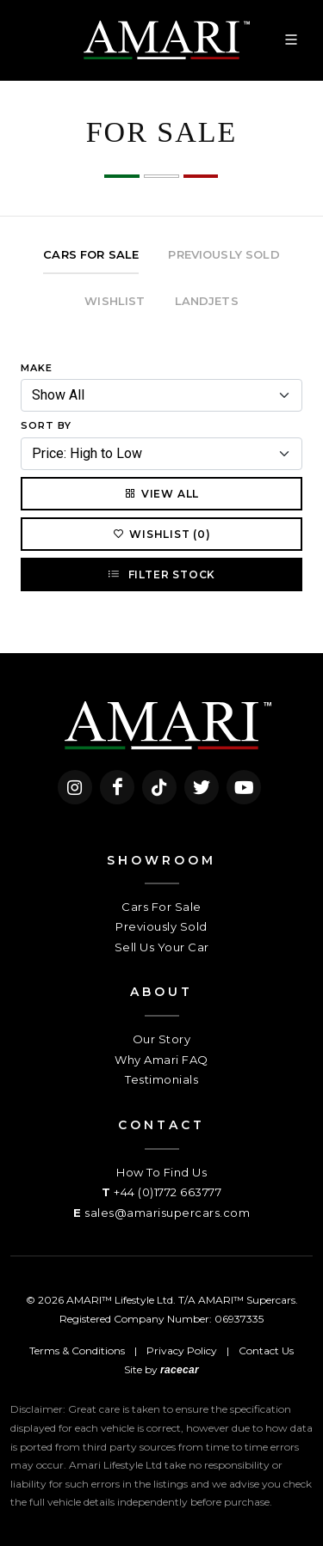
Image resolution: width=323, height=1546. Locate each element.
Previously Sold (161, 926)
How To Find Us (161, 1172)
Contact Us (266, 1350)
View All (161, 493)
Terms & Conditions (77, 1350)
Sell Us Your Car (162, 947)
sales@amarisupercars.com (167, 1212)
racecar (179, 1370)
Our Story (162, 1039)
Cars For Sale (161, 907)
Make (37, 368)
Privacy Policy (181, 1350)
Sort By (46, 425)
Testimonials (161, 1079)
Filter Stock (161, 574)
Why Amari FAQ (161, 1059)
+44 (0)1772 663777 (167, 1192)
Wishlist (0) (161, 533)
